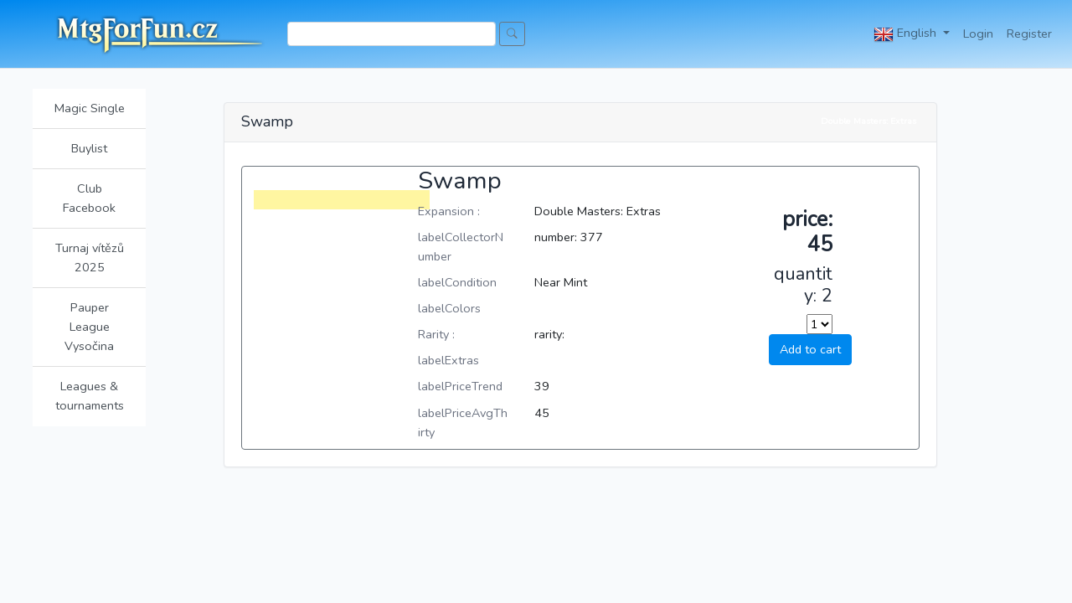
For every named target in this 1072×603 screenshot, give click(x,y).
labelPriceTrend (460, 386)
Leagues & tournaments (89, 396)
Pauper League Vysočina (89, 326)
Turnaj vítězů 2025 (89, 258)
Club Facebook (89, 198)
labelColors (449, 308)
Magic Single (89, 108)
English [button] (907, 34)
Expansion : (449, 211)
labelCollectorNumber (460, 247)
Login (978, 33)
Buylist (89, 148)
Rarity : (436, 334)
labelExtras (448, 360)
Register (1029, 33)
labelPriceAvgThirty (463, 423)
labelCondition (457, 282)
